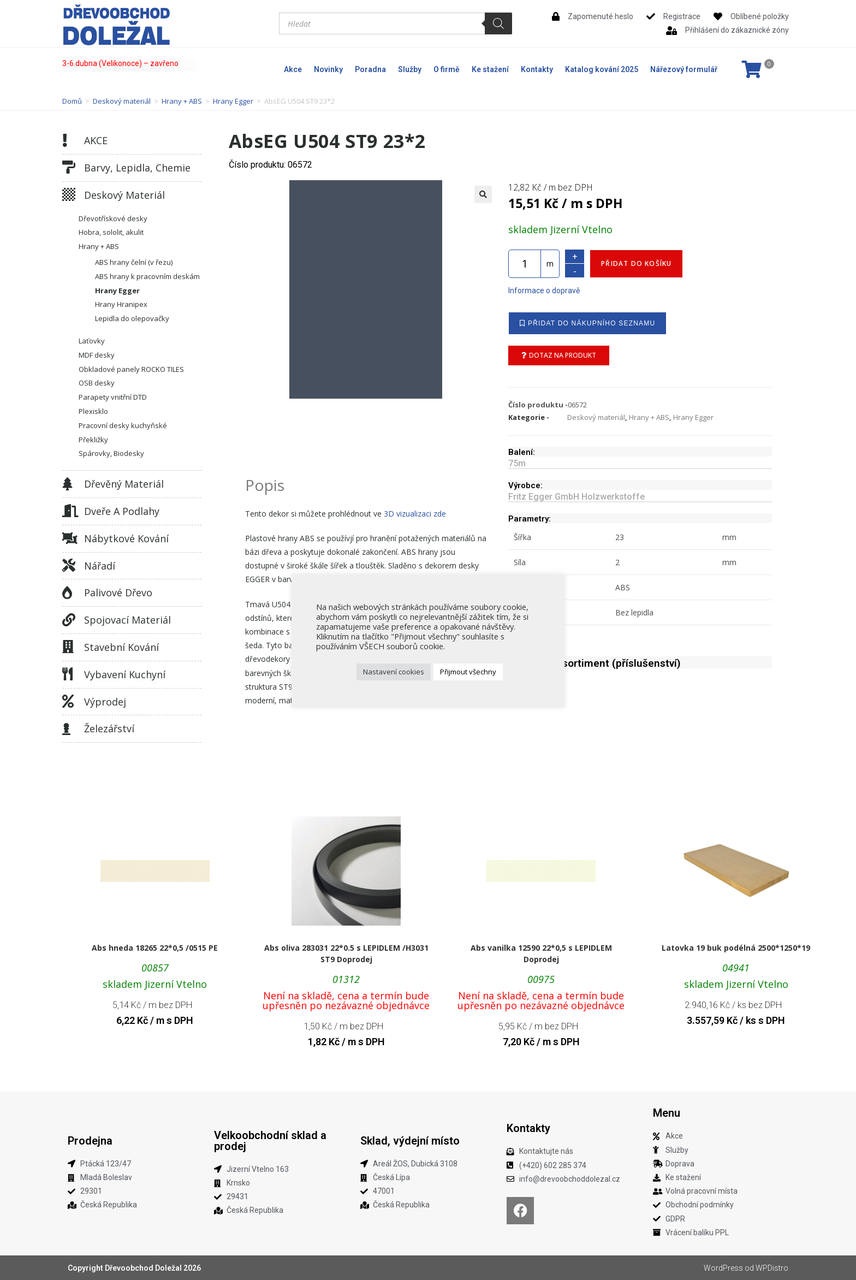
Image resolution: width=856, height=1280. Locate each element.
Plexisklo (93, 411)
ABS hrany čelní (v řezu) (134, 262)
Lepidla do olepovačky (132, 318)
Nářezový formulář (683, 69)
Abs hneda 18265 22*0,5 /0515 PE (155, 948)
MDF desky (97, 355)
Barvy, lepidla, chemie (137, 167)
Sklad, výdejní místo (410, 1140)
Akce (293, 69)
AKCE (96, 140)
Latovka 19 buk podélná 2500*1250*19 (736, 948)
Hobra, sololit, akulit (111, 232)
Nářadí (99, 565)
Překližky (93, 440)
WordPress (723, 1268)
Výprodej (105, 701)
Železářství (109, 728)
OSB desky (97, 383)
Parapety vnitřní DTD (113, 397)
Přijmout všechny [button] (468, 672)
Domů (72, 101)
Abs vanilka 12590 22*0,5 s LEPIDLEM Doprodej (541, 953)
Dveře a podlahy (121, 511)
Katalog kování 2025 (601, 69)
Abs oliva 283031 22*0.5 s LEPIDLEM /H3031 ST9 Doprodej (346, 953)
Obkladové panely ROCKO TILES (131, 369)
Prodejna (90, 1140)
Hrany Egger (233, 101)
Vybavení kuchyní (124, 674)
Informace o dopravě (544, 290)
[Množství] (524, 264)
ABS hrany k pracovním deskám (147, 276)
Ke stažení (490, 69)
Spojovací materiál (127, 619)
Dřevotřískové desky (113, 218)
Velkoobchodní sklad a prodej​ (270, 1141)
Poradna (370, 69)
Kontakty (537, 69)
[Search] (498, 23)
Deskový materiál (122, 101)
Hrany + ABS (182, 101)
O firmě (446, 69)
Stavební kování (121, 647)
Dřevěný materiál (124, 483)
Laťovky (92, 341)
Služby (409, 69)
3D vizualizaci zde (415, 513)
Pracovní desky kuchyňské (123, 425)
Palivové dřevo (118, 592)
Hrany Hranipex (121, 304)
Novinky (328, 69)
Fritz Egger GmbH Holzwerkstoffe (576, 496)
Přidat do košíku (636, 263)
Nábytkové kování (126, 538)
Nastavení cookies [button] (393, 672)
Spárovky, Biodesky (111, 453)
